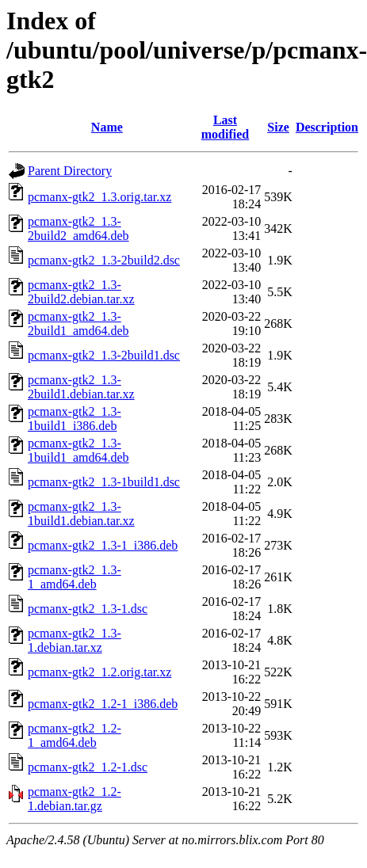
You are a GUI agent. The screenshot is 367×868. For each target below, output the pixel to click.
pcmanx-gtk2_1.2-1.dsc (87, 767)
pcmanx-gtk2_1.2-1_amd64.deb (74, 735)
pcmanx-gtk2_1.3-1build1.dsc (104, 482)
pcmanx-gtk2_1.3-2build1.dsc (104, 355)
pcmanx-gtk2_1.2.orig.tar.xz (99, 672)
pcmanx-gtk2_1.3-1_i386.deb (103, 545)
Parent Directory (70, 170)
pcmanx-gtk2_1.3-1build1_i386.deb (74, 418)
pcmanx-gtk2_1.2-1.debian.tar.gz (74, 799)
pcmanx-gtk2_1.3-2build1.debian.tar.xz (81, 387)
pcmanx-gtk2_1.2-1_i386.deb (103, 703)
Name (107, 127)
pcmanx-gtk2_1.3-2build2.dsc (104, 260)
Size (278, 127)
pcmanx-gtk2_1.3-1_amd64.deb (74, 577)
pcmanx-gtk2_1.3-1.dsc (87, 608)
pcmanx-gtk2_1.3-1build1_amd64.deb (78, 450)
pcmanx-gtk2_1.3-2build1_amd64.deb (78, 323)
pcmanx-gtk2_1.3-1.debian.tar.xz (74, 640)
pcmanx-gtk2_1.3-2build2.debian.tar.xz (81, 292)
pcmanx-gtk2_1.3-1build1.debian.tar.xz (81, 513)
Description (327, 127)
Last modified (225, 127)
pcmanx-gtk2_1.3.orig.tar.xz (99, 197)
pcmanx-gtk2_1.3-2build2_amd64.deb (78, 228)
